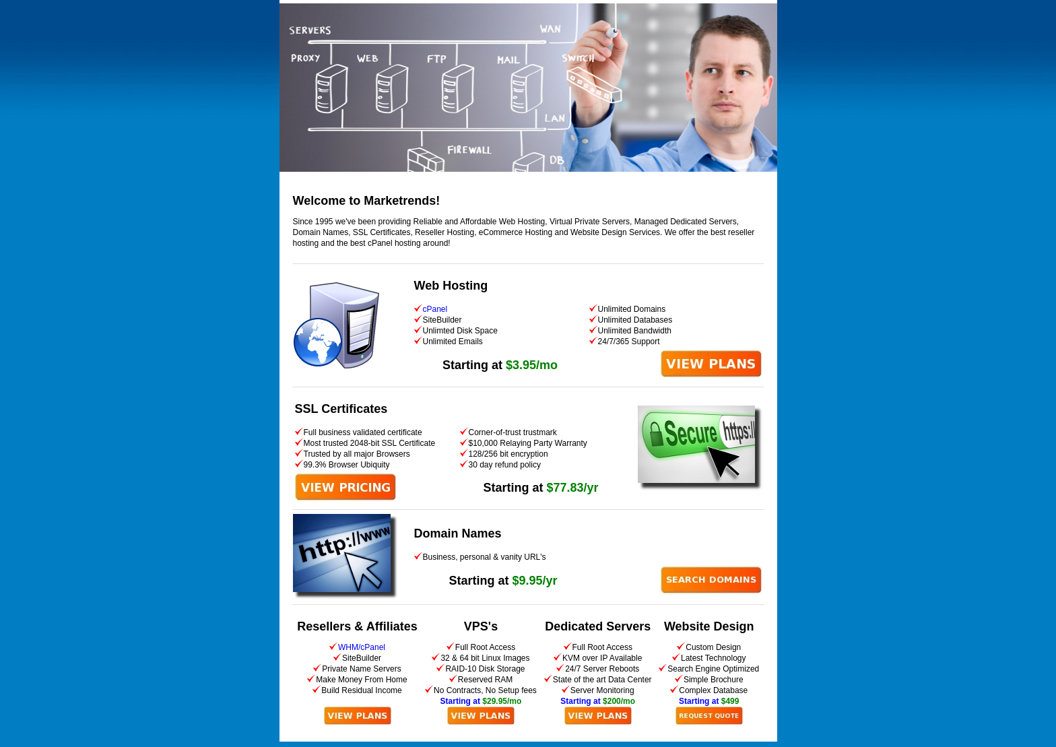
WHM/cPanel (361, 647)
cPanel (435, 309)
